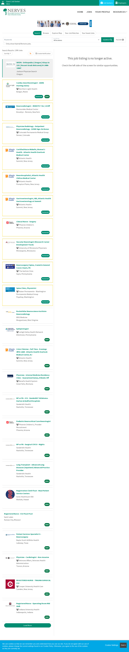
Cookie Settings (111, 645)
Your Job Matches (72, 33)
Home (80, 12)
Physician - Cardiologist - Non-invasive (32, 557)
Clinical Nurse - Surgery (26, 221)
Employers (121, 2)
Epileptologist (22, 329)
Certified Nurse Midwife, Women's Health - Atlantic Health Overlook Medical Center (30, 152)
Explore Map (57, 33)
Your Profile (102, 12)
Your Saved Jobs (88, 33)
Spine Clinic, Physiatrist (26, 288)
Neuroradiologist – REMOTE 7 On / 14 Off (33, 106)
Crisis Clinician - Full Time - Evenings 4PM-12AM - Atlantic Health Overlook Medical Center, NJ (31, 352)
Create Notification (43, 53)
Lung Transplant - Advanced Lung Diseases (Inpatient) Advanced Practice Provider (33, 467)
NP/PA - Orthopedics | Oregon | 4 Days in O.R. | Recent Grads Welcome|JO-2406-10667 (33, 65)
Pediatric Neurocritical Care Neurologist (33, 421)
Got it (123, 645)
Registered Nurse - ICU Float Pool (18, 514)
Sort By (6, 53)
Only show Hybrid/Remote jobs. (18, 44)
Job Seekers (107, 2)
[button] (120, 39)
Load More (27, 625)
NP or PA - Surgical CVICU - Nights (30, 444)
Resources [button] (119, 12)
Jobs (89, 12)
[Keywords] (27, 39)
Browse (46, 33)
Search (37, 33)
